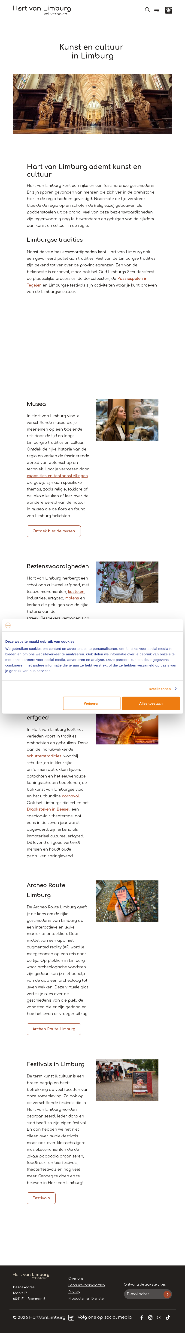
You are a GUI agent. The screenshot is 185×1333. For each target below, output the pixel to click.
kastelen (76, 592)
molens (72, 598)
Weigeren (91, 703)
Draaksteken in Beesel (48, 809)
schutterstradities (44, 756)
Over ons (76, 1278)
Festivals (41, 1198)
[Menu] (156, 10)
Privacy (74, 1292)
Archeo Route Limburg (54, 1029)
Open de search (147, 9)
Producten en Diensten (87, 1298)
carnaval (70, 796)
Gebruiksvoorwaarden (86, 1285)
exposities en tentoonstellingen (57, 476)
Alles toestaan (151, 703)
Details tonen (160, 689)
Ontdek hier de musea (54, 531)
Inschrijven (167, 1294)
